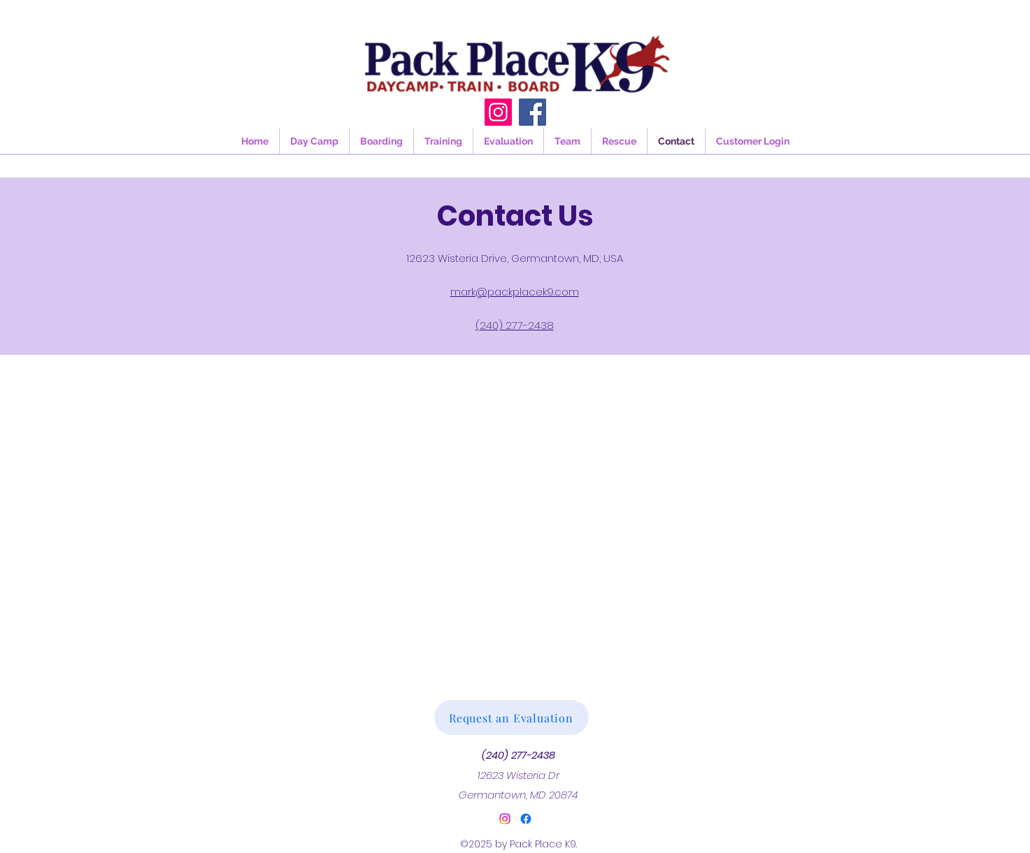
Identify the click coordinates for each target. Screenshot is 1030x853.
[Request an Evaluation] (511, 717)
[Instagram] (498, 112)
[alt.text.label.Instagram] (505, 819)
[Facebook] (532, 112)
